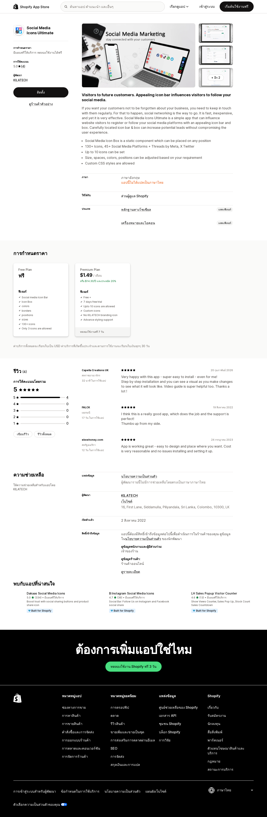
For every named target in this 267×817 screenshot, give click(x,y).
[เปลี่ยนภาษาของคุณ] (235, 790)
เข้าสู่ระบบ (207, 6)
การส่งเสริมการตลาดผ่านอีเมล (133, 740)
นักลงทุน (214, 724)
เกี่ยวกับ (213, 707)
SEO (114, 748)
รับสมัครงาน (217, 715)
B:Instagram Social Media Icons (131, 593)
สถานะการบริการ (220, 769)
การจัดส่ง (117, 756)
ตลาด (115, 715)
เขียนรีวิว (23, 434)
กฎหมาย (214, 761)
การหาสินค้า (71, 715)
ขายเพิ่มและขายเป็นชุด (127, 732)
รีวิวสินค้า (118, 724)
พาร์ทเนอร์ (215, 740)
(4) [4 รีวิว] (23, 66)
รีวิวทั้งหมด (45, 434)
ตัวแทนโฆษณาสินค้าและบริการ (226, 750)
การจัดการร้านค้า (75, 756)
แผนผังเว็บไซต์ (155, 791)
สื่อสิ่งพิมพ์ (215, 732)
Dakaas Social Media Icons (46, 593)
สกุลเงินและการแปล (125, 765)
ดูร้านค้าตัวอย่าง (41, 104)
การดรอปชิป (120, 707)
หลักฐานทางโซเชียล (136, 209)
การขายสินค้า (72, 724)
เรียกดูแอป (179, 6)
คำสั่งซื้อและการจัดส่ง (78, 732)
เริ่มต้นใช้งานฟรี (236, 6)
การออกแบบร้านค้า (76, 740)
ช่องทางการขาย (74, 707)
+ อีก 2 (215, 77)
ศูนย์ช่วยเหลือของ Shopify (178, 707)
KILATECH (20, 80)
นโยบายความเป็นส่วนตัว (139, 476)
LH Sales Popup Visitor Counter (214, 593)
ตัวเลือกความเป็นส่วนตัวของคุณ (36, 804)
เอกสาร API (167, 715)
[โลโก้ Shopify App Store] (31, 6)
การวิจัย (164, 740)
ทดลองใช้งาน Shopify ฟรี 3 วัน (133, 666)
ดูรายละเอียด (130, 572)
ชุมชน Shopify (170, 724)
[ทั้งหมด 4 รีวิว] (67, 397)
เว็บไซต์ (126, 501)
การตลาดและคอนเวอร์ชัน (81, 748)
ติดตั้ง (41, 92)
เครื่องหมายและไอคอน (138, 223)
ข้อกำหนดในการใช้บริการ (80, 791)
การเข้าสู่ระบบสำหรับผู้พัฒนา (34, 791)
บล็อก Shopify (169, 732)
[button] (51, 602)
